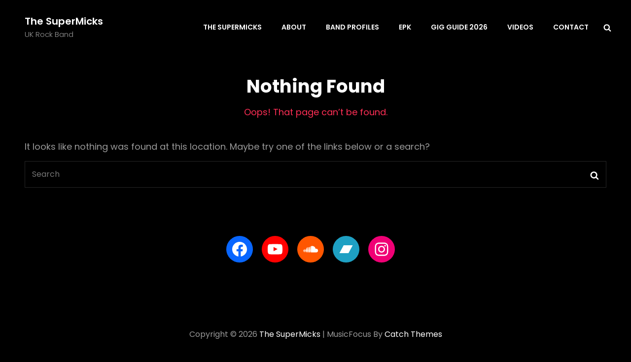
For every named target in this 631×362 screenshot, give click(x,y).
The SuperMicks (64, 21)
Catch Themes (413, 334)
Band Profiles (352, 27)
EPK (405, 27)
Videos (520, 27)
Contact (571, 27)
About (293, 27)
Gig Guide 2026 (459, 27)
